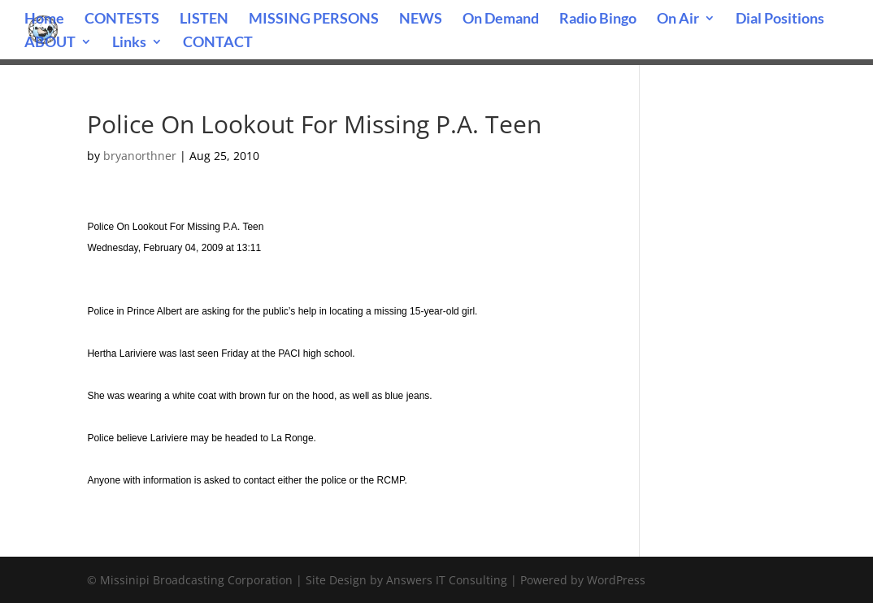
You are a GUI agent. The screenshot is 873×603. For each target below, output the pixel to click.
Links (129, 43)
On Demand (501, 19)
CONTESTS (122, 19)
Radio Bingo (597, 19)
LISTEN (204, 19)
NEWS (420, 19)
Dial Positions (780, 19)
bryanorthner (139, 155)
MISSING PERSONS (314, 19)
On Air (678, 19)
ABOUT (50, 43)
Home (44, 19)
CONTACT (218, 43)
